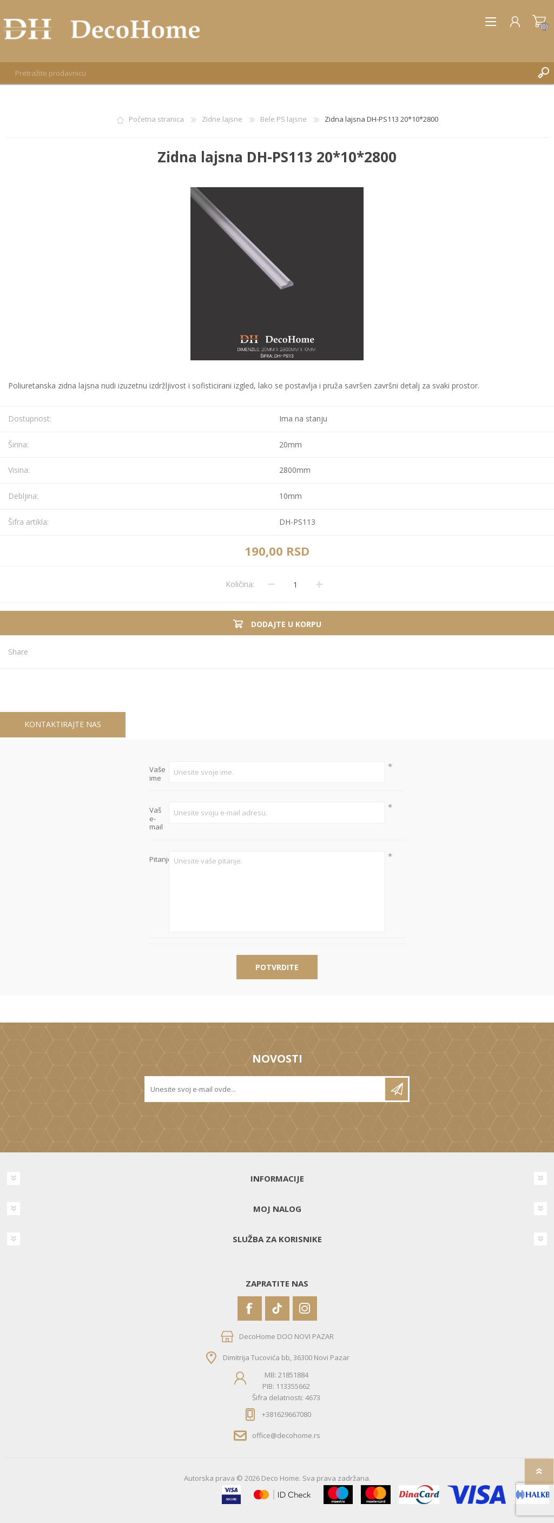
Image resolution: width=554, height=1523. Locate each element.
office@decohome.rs (286, 1435)
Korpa (539, 22)
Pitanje (159, 859)
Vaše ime (157, 774)
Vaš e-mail (156, 819)
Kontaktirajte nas (62, 724)
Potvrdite (277, 967)
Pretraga (543, 73)
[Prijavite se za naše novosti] (265, 1089)
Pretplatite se (396, 1089)
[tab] (63, 724)
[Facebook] (250, 1308)
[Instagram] (305, 1308)
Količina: (240, 584)
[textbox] (266, 73)
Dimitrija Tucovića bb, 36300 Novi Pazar (286, 1357)
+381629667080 (286, 1414)
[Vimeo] (277, 1308)
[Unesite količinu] (295, 584)
